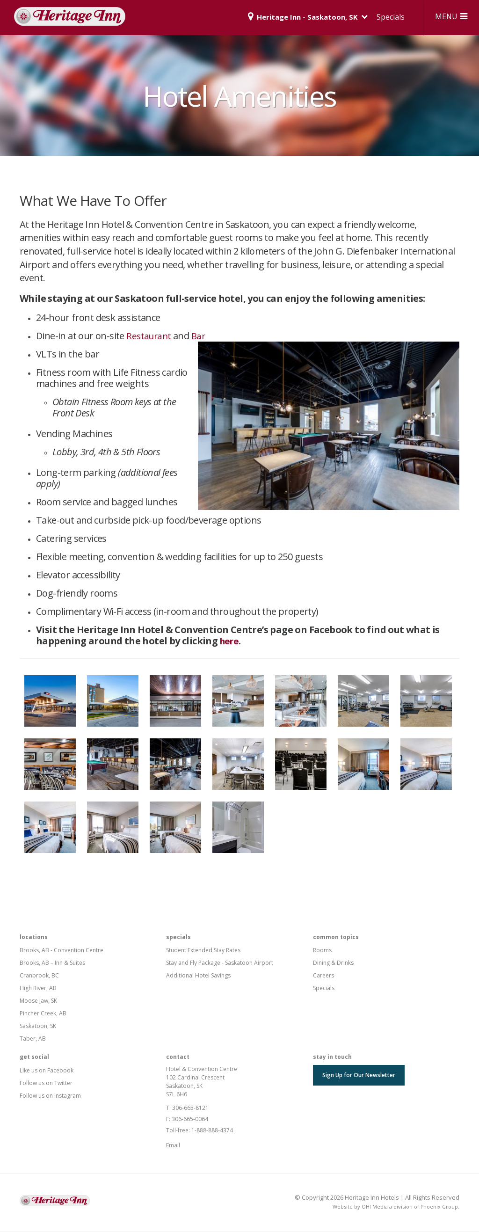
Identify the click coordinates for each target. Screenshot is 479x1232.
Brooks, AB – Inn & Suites (52, 963)
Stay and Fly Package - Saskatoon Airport (219, 963)
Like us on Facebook (46, 1071)
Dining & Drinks (333, 963)
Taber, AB (33, 1039)
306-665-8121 (190, 1108)
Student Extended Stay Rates (203, 951)
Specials (385, 17)
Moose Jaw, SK (38, 1001)
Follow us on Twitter (46, 1083)
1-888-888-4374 (212, 1131)
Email (173, 1146)
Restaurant (149, 336)
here (230, 641)
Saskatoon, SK (38, 1026)
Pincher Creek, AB (43, 1014)
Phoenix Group (439, 1206)
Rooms (322, 951)
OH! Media (374, 1206)
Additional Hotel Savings (198, 976)
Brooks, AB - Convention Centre (61, 951)
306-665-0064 (190, 1119)
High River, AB (38, 988)
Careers (323, 976)
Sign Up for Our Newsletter (358, 1075)
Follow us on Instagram (50, 1096)
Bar (200, 336)
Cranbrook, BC (39, 976)
